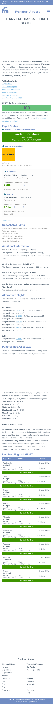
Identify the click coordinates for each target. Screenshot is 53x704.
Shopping (30, 690)
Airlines (5, 676)
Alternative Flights (9, 92)
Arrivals (5, 667)
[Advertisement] (26, 43)
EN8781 (19, 327)
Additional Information (11, 90)
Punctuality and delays (11, 95)
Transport (6, 678)
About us (42, 699)
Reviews (30, 681)
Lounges (29, 687)
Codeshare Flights (9, 87)
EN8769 (19, 322)
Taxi (3, 684)
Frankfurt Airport (27, 11)
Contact (36, 699)
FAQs (28, 693)
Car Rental (30, 667)
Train (4, 687)
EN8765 (19, 310)
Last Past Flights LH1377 (12, 98)
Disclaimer (29, 699)
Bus (3, 681)
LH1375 (19, 339)
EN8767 (19, 316)
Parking (29, 678)
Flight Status (7, 84)
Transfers (6, 690)
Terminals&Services (34, 664)
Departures (6, 670)
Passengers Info (33, 670)
